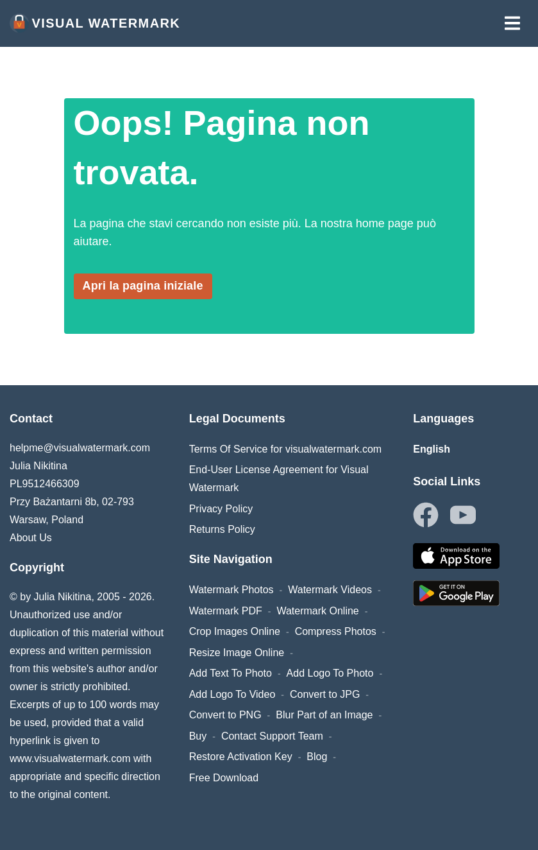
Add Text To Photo (230, 673)
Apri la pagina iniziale (143, 285)
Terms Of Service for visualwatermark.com (285, 449)
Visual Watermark (95, 23)
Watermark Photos (231, 589)
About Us (31, 537)
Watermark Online (317, 610)
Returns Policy (222, 529)
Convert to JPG (325, 694)
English (431, 449)
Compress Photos (335, 631)
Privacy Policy (221, 508)
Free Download (224, 777)
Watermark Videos (330, 589)
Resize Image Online (237, 652)
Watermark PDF (225, 610)
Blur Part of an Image (324, 714)
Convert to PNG (225, 714)
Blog (317, 756)
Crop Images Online (234, 631)
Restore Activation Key (240, 756)
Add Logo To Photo (330, 673)
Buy (198, 736)
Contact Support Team (272, 736)
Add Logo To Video (232, 694)
